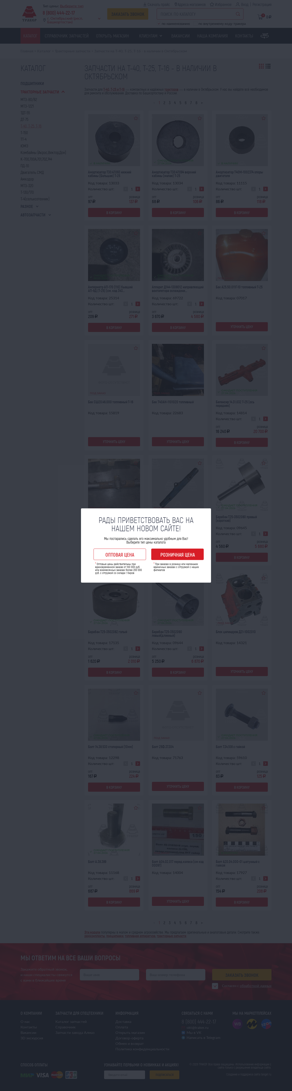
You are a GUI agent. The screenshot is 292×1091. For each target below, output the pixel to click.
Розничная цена (177, 554)
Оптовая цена (119, 554)
